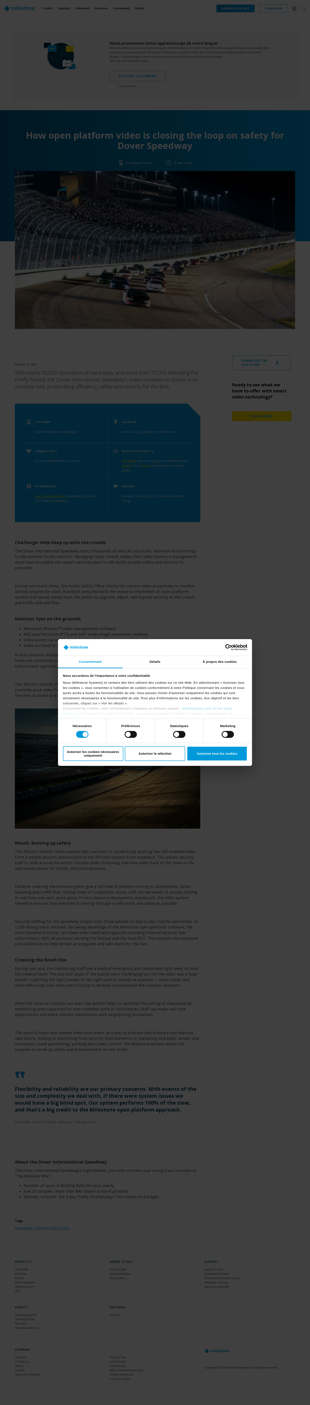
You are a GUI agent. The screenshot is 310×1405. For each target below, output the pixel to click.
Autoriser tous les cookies (217, 753)
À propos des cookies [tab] (220, 661)
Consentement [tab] (90, 661)
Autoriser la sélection (155, 753)
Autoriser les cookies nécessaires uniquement (93, 753)
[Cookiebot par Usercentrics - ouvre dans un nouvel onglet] (228, 647)
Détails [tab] (155, 661)
